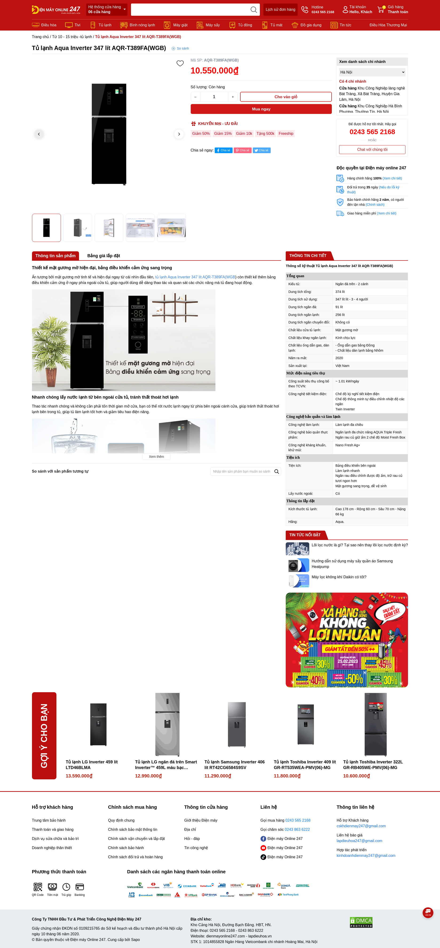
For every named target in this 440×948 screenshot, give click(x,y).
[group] (109, 134)
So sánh (183, 48)
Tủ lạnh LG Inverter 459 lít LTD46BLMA (92, 765)
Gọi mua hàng (286, 820)
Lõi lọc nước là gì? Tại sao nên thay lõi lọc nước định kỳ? (360, 545)
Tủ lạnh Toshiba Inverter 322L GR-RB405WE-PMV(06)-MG (373, 765)
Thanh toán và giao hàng (53, 829)
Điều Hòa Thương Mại (388, 25)
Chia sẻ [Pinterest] (242, 150)
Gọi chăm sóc (285, 829)
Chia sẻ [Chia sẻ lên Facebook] (223, 150)
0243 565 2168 (372, 132)
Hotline (317, 9)
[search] (254, 9)
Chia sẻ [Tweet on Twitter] (261, 150)
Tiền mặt (52, 889)
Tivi (77, 25)
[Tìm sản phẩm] (195, 10)
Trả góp (66, 889)
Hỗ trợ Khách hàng (372, 823)
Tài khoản (356, 10)
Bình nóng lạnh (142, 25)
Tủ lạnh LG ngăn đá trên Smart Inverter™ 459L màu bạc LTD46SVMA (166, 765)
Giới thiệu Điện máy (201, 820)
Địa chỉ (190, 829)
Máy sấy (213, 25)
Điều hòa (48, 25)
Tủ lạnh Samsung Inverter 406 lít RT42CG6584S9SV (235, 765)
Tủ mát (276, 25)
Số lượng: (199, 87)
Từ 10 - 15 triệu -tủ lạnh (72, 37)
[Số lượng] (214, 97)
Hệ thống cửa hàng (104, 10)
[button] (179, 134)
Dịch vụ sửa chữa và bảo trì (55, 839)
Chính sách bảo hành (126, 848)
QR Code (38, 889)
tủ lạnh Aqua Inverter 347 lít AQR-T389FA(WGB (195, 277)
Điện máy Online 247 (282, 839)
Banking (80, 889)
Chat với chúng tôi (372, 150)
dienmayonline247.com (225, 936)
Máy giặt (180, 25)
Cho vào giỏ (286, 97)
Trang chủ (40, 37)
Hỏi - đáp (192, 839)
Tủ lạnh (105, 25)
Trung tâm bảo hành (49, 820)
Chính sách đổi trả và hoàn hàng (135, 857)
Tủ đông (245, 25)
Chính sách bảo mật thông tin (132, 829)
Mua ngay (261, 109)
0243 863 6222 (250, 930)
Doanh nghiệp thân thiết (52, 848)
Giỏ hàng (392, 10)
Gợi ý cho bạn (44, 735)
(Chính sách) (375, 204)
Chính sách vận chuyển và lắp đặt (136, 839)
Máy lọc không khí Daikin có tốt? (339, 577)
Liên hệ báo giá (372, 838)
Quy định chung (121, 820)
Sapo (135, 940)
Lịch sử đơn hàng (280, 10)
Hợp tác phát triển (372, 853)
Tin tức (346, 25)
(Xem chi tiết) (392, 178)
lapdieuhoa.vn (260, 936)
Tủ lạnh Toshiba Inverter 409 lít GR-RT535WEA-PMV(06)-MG (305, 765)
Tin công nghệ (196, 848)
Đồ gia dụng (311, 25)
